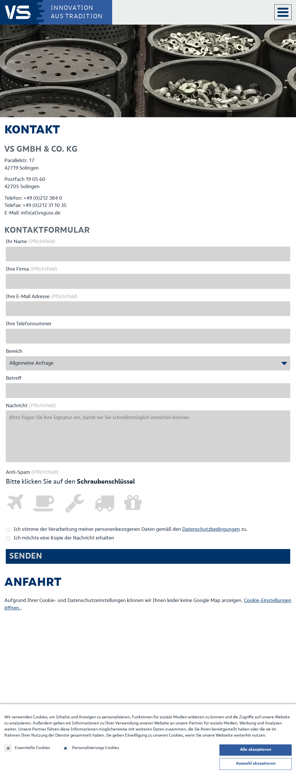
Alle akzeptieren (255, 750)
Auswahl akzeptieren (255, 763)
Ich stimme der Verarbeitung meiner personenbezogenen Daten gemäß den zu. (131, 529)
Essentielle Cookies (32, 748)
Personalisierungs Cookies (95, 748)
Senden (25, 556)
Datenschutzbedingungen (211, 529)
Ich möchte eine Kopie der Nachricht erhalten (64, 538)
